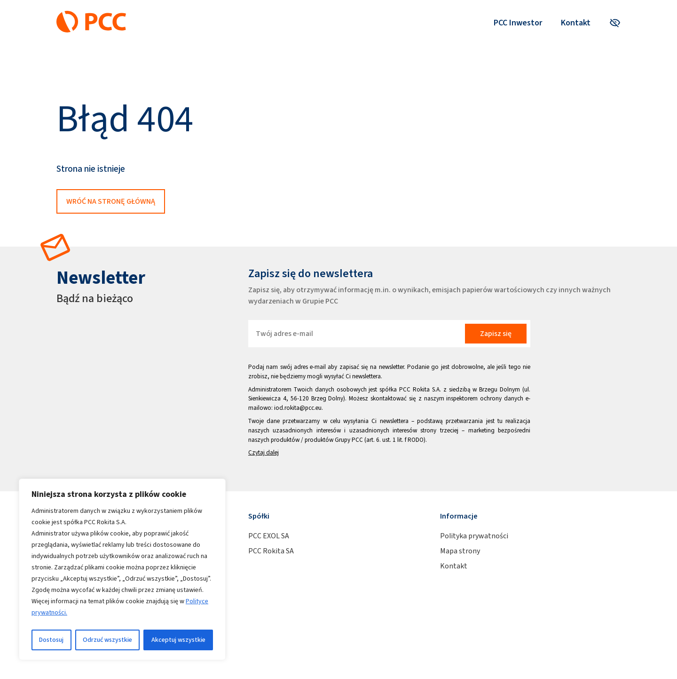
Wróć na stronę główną (110, 201)
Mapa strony (460, 551)
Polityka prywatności (474, 536)
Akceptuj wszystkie (178, 639)
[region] (122, 569)
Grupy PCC (349, 440)
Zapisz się (496, 333)
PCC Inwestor (518, 22)
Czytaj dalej (263, 452)
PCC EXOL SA (268, 536)
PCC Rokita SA (271, 551)
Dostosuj (51, 639)
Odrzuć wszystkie (107, 639)
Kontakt (575, 22)
